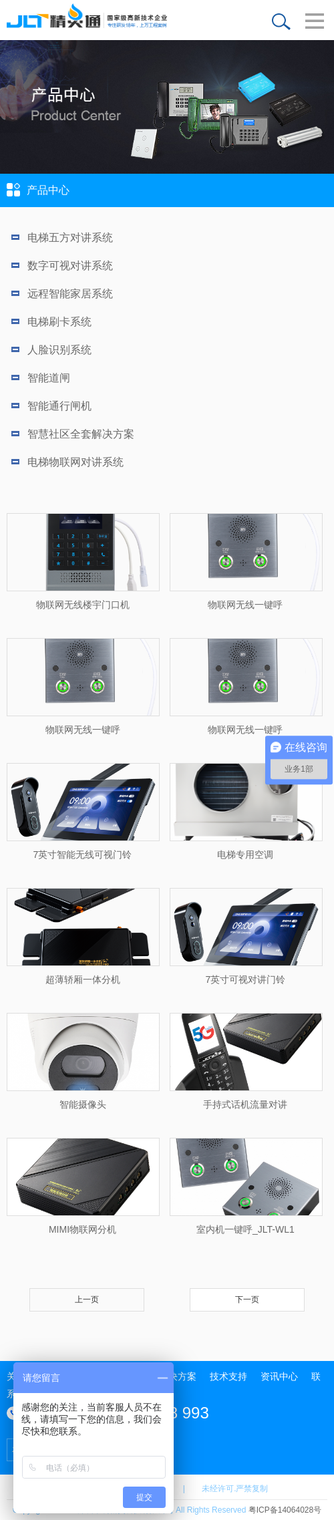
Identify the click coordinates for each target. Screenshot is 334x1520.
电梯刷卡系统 (51, 321)
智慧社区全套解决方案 (72, 434)
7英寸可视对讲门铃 (246, 979)
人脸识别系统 (51, 349)
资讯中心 (279, 1376)
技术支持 (228, 1376)
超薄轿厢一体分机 (82, 979)
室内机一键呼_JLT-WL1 (245, 1229)
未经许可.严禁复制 (235, 1488)
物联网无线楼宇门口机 (83, 604)
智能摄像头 (82, 1104)
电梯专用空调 (245, 854)
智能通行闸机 (51, 406)
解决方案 (177, 1376)
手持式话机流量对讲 (245, 1104)
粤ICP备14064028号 (284, 1510)
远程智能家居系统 (62, 293)
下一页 (247, 1299)
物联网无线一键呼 (245, 604)
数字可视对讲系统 (62, 265)
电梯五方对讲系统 (62, 237)
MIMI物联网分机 (82, 1229)
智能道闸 (40, 378)
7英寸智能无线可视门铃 (82, 854)
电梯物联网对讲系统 (67, 462)
